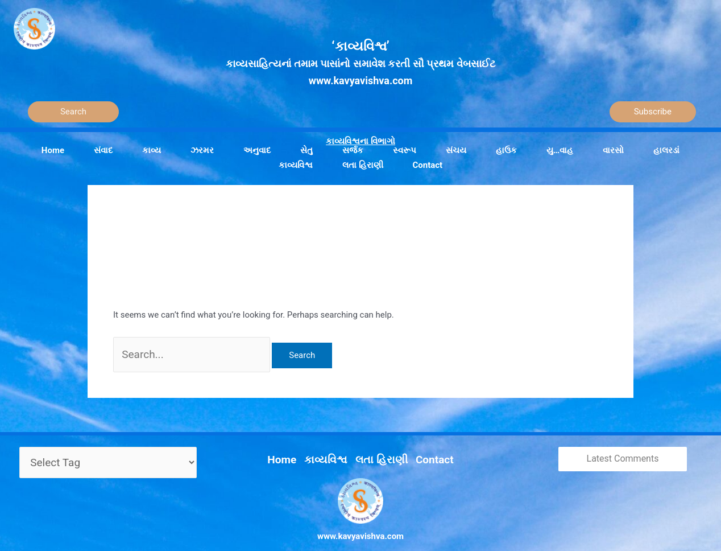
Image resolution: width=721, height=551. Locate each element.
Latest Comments (623, 451)
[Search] (73, 111)
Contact (422, 446)
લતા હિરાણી (378, 446)
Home (295, 446)
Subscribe (653, 111)
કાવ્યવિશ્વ (332, 446)
